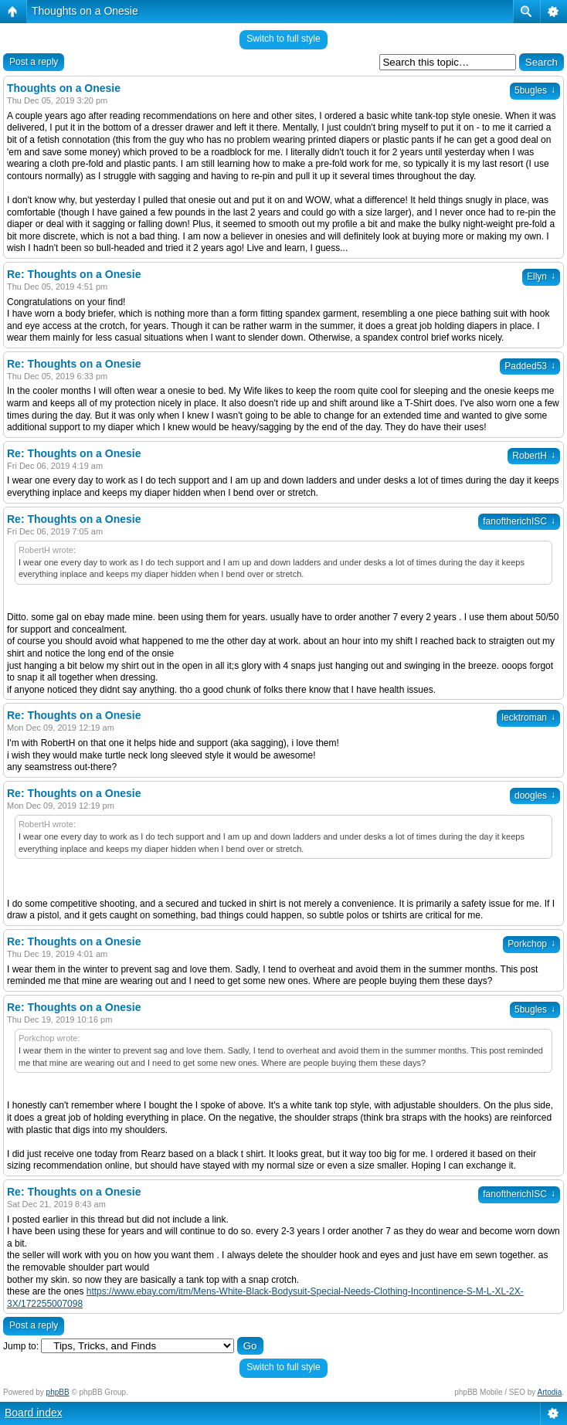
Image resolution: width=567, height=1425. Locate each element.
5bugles (534, 90)
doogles (534, 795)
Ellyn (541, 276)
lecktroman (528, 717)
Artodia (550, 1392)
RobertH (533, 455)
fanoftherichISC (519, 521)
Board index (34, 1412)
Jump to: (21, 1346)
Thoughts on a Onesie (85, 11)
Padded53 (529, 366)
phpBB (58, 1392)
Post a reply (33, 61)
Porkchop (531, 943)
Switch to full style (283, 38)
